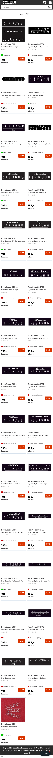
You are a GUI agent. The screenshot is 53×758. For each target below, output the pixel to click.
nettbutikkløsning (27, 750)
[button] (45, 753)
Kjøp (22, 58)
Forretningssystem (10, 750)
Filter (26, 14)
